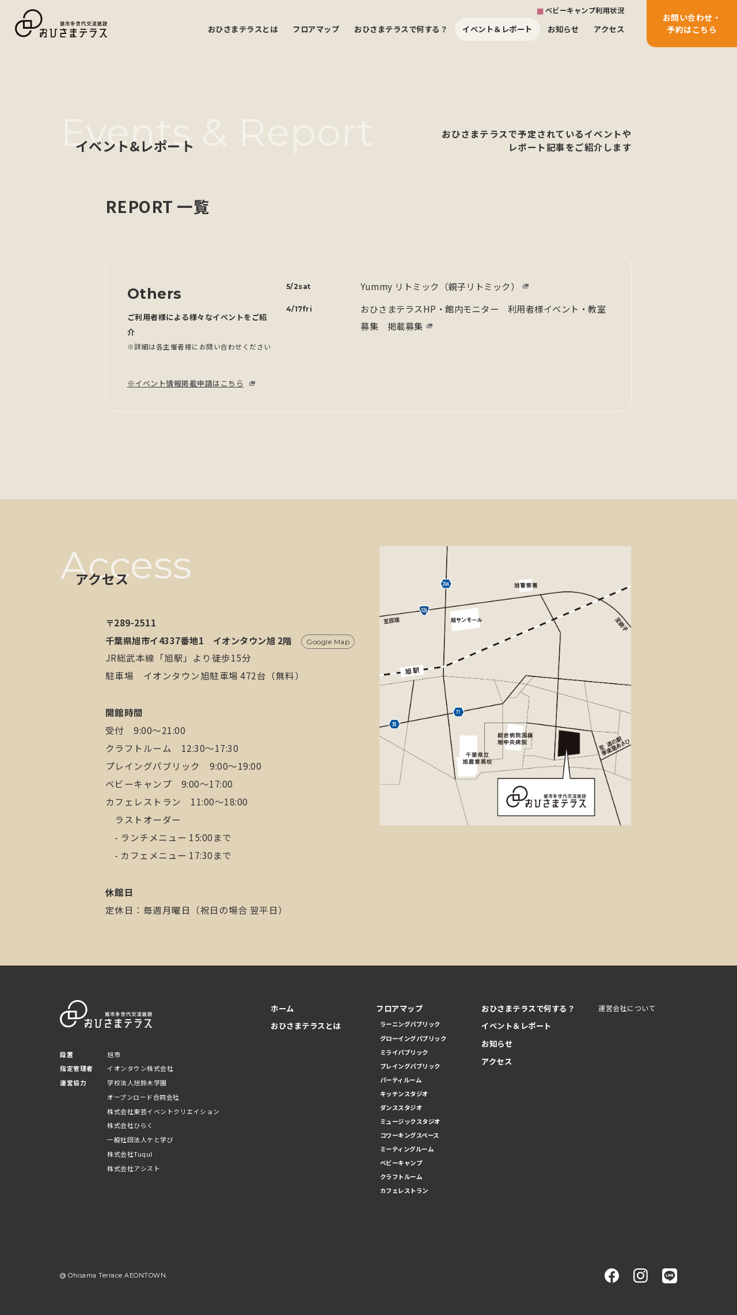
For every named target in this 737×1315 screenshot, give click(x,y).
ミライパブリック (404, 1052)
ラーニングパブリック (410, 1024)
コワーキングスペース (409, 1135)
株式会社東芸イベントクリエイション (163, 1111)
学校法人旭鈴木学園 (137, 1082)
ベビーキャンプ (401, 1162)
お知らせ (563, 29)
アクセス (609, 29)
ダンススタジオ (401, 1107)
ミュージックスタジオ (410, 1121)
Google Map (327, 641)
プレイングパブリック (410, 1066)
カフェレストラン (404, 1190)
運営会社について (627, 1008)
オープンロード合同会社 (143, 1097)
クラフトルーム (401, 1176)
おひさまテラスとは (243, 29)
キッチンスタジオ (404, 1093)
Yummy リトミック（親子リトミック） (439, 286)
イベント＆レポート (497, 29)
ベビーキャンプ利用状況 (585, 10)
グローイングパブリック (413, 1038)
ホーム (282, 1008)
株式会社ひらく (130, 1125)
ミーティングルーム (407, 1149)
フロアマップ (315, 29)
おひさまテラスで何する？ (400, 29)
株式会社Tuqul (130, 1154)
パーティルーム (401, 1079)
